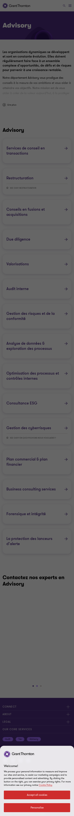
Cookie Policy (45, 785)
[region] (37, 781)
